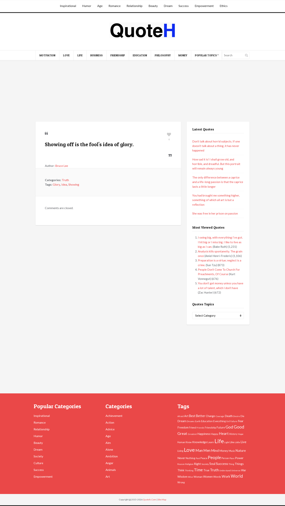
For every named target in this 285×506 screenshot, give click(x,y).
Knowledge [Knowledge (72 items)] (199, 442)
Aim (108, 442)
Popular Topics (206, 55)
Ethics (224, 6)
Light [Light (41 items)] (226, 442)
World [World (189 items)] (237, 476)
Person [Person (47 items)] (225, 458)
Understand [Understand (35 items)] (225, 470)
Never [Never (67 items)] (181, 458)
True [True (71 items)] (206, 470)
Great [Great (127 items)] (182, 433)
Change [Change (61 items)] (210, 416)
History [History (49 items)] (233, 433)
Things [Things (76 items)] (239, 463)
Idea (64, 184)
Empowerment (204, 6)
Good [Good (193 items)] (239, 426)
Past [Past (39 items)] (198, 458)
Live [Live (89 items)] (243, 442)
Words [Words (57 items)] (217, 476)
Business (96, 55)
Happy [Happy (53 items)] (214, 433)
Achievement (114, 415)
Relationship (134, 6)
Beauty (153, 6)
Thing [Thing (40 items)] (231, 464)
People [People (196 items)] (214, 457)
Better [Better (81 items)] (200, 416)
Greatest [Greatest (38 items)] (192, 434)
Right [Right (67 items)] (197, 463)
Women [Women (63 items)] (208, 476)
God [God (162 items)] (229, 427)
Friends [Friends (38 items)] (200, 427)
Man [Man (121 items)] (199, 450)
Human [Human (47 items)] (181, 442)
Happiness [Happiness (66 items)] (203, 433)
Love (66, 55)
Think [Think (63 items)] (180, 470)
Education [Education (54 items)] (207, 421)
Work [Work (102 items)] (226, 476)
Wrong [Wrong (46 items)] (181, 482)
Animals (111, 469)
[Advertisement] (142, 91)
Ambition (112, 456)
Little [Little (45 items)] (237, 442)
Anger (109, 463)
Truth (65, 180)
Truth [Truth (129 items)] (214, 470)
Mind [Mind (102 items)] (215, 450)
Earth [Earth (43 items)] (198, 421)
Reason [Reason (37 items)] (181, 464)
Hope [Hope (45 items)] (240, 434)
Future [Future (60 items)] (220, 427)
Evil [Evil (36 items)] (228, 421)
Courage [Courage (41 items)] (220, 416)
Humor (86, 6)
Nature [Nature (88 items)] (241, 451)
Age (100, 6)
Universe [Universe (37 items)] (236, 470)
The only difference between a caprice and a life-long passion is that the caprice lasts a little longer (217, 182)
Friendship (117, 55)
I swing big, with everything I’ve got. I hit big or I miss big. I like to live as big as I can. (220, 242)
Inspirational (68, 6)
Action (110, 422)
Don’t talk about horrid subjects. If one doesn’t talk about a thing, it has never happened (216, 146)
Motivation (47, 55)
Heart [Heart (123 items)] (224, 433)
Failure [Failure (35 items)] (233, 421)
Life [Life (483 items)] (219, 441)
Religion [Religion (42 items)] (189, 464)
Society (38, 456)
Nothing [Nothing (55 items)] (190, 458)
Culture (38, 463)
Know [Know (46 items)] (189, 442)
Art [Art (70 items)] (186, 416)
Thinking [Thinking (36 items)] (189, 470)
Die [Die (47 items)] (242, 416)
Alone (109, 449)
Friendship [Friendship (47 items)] (210, 427)
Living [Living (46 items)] (180, 451)
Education (140, 55)
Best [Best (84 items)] (192, 416)
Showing (73, 184)
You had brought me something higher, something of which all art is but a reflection (216, 200)
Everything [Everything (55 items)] (219, 421)
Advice (110, 429)
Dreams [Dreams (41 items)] (191, 421)
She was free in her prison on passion (215, 213)
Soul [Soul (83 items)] (212, 464)
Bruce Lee (61, 165)
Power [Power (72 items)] (239, 458)
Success (184, 6)
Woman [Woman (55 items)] (198, 476)
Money (182, 55)
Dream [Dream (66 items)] (181, 421)
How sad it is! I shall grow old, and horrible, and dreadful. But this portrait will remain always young (216, 164)
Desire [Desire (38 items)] (236, 416)
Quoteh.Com (149, 499)
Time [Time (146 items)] (198, 469)
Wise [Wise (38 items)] (190, 477)
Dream (168, 6)
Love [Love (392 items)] (189, 450)
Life (80, 55)
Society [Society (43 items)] (205, 464)
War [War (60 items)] (243, 470)
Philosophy (163, 55)
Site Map (162, 499)
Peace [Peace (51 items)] (204, 458)
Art (108, 476)
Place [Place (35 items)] (231, 458)
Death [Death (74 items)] (229, 416)
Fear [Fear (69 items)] (241, 421)
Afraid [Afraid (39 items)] (180, 416)
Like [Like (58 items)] (232, 442)
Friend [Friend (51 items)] (192, 427)
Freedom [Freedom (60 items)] (182, 427)
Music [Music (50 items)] (232, 450)
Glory (56, 184)
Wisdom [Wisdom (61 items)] (182, 476)
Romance (115, 6)
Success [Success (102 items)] (222, 464)
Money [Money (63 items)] (223, 450)
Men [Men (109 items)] (206, 450)
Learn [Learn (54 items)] (210, 442)
